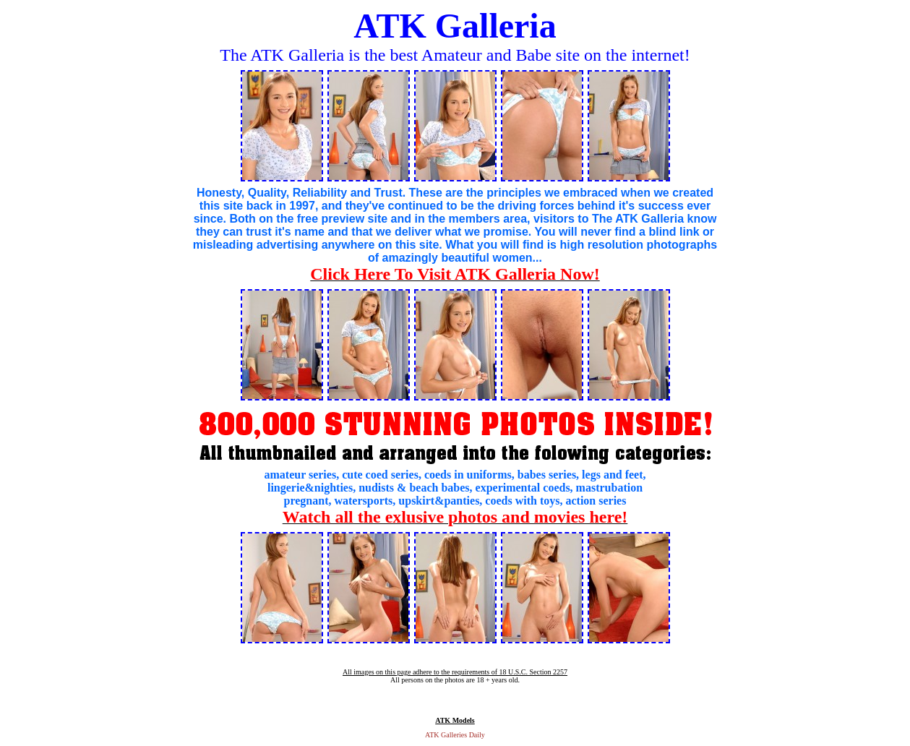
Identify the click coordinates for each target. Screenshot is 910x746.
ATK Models (455, 720)
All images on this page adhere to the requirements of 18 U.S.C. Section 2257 (455, 672)
